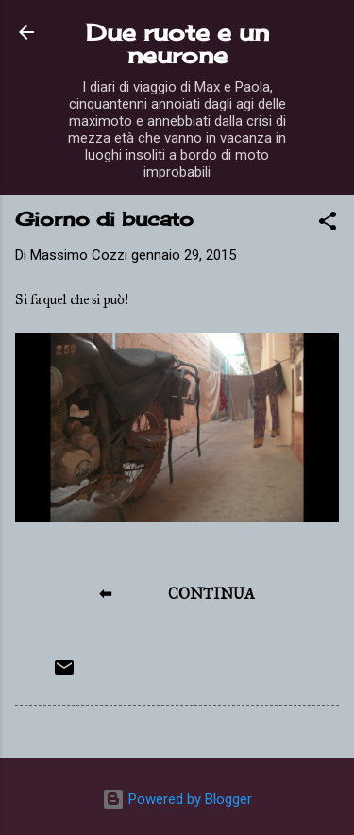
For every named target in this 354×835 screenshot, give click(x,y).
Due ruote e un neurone (177, 43)
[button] (327, 224)
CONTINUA (211, 594)
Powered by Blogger (177, 799)
